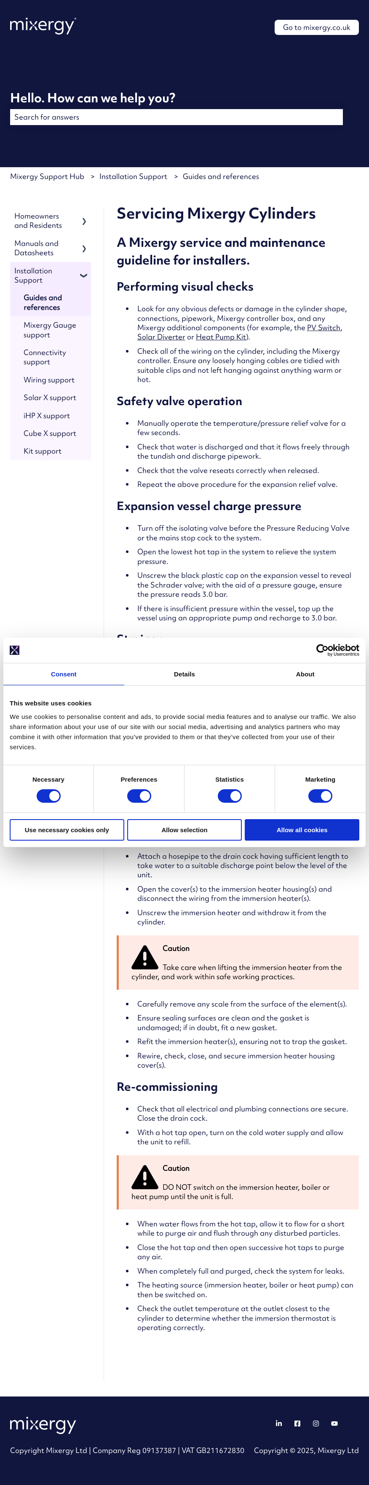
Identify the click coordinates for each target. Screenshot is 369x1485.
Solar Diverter (161, 337)
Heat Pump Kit (221, 337)
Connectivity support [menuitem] (45, 356)
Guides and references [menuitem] (43, 302)
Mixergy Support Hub (47, 176)
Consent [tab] (64, 674)
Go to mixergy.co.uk (316, 27)
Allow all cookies (302, 829)
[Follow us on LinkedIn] (279, 1423)
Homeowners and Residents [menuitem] (38, 220)
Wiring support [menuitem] (49, 380)
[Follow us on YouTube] (334, 1423)
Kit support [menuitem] (43, 451)
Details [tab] (184, 674)
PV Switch (323, 327)
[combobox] (176, 117)
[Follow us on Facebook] (297, 1423)
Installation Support (133, 176)
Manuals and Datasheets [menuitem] (36, 247)
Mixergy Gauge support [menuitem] (50, 329)
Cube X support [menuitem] (50, 433)
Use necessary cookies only (67, 829)
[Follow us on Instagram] (316, 1423)
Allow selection (184, 829)
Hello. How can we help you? (92, 97)
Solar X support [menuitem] (50, 397)
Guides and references (221, 176)
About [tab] (305, 674)
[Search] (351, 117)
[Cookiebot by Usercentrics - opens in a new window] (322, 650)
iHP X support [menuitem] (47, 415)
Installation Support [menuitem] (33, 275)
